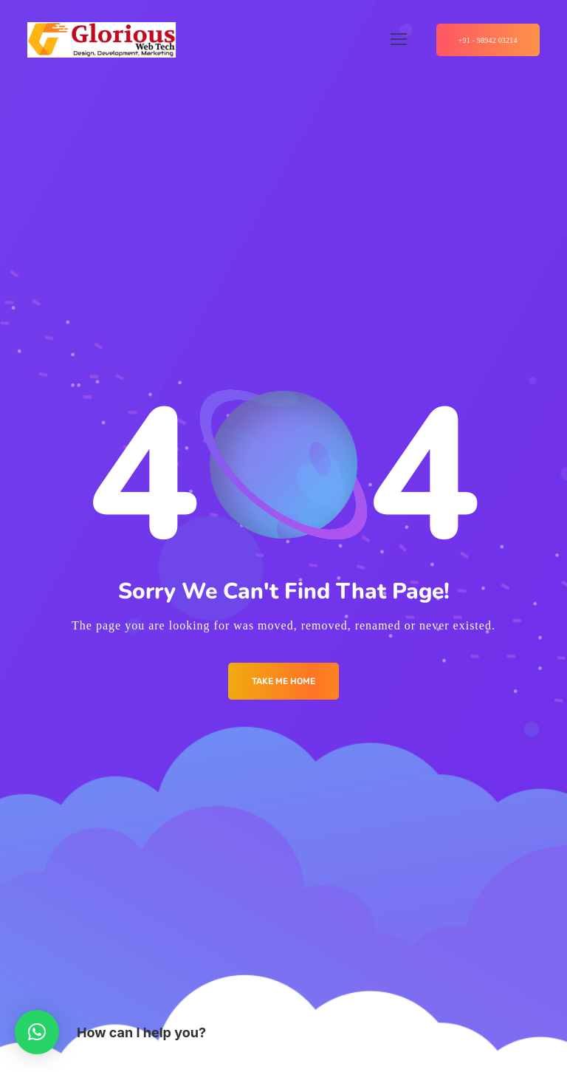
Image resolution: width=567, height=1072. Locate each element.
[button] (37, 1032)
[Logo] (101, 40)
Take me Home (283, 681)
